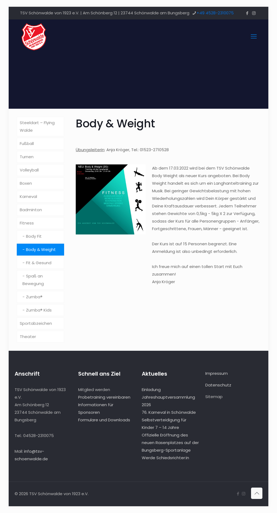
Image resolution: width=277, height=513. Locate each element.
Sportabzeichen (36, 323)
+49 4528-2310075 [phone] (215, 13)
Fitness (27, 223)
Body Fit (34, 236)
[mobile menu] (253, 36)
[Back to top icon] (256, 493)
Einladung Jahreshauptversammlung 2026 (168, 397)
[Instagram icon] (254, 13)
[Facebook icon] (247, 13)
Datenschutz (218, 385)
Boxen (26, 183)
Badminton (31, 210)
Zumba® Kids (39, 310)
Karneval (28, 196)
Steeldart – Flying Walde (37, 126)
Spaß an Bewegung (33, 279)
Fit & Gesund (38, 263)
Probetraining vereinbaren (104, 397)
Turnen (27, 157)
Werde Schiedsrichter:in (165, 458)
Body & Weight (41, 249)
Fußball (27, 143)
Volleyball (29, 170)
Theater (28, 336)
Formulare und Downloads (104, 420)
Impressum (216, 373)
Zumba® (34, 297)
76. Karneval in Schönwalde (169, 412)
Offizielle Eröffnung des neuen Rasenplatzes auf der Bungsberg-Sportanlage (170, 442)
